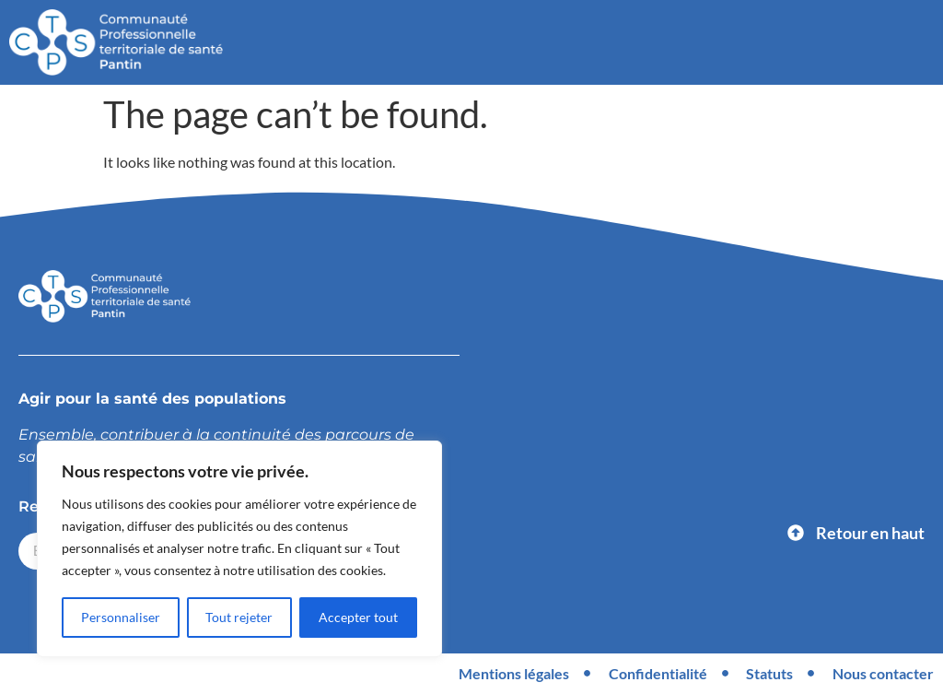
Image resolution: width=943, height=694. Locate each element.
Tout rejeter (240, 617)
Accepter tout (358, 617)
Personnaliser (120, 617)
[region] (239, 549)
